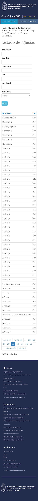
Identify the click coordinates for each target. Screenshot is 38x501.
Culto (5, 388)
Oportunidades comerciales (13, 437)
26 (34, 340)
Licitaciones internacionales (13, 440)
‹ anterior (18, 340)
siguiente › (11, 348)
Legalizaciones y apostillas (13, 372)
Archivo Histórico (10, 460)
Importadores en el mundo (13, 430)
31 (22, 344)
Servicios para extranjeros (12, 381)
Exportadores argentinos (12, 427)
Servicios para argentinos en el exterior (17, 375)
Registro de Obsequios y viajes (14, 470)
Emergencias (29, 17)
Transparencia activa (11, 467)
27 (4, 344)
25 (29, 340)
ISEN (5, 457)
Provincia (6, 91)
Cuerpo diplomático (11, 391)
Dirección (6, 66)
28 (8, 344)
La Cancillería (8, 451)
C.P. (3, 75)
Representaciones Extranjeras (14, 418)
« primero (7, 340)
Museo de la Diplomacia (12, 464)
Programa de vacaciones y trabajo (15, 384)
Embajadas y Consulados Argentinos (16, 414)
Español (32, 21)
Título (35, 113)
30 (18, 344)
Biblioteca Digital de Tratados (14, 397)
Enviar (4, 103)
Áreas (5, 454)
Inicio (4, 28)
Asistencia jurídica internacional (15, 394)
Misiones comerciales (11, 434)
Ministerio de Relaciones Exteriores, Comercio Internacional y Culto (18, 30)
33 (31, 344)
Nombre (5, 58)
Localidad (6, 83)
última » (22, 348)
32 (27, 344)
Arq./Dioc (6, 50)
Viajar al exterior (9, 378)
